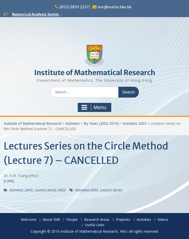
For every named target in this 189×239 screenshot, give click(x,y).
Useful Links (94, 225)
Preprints (123, 219)
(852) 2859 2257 (74, 7)
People (72, 219)
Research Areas (97, 219)
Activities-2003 (86, 190)
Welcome (28, 219)
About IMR (51, 219)
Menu (94, 107)
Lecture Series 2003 (50, 190)
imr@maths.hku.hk (114, 7)
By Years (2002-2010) (101, 123)
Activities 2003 (134, 123)
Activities (72, 123)
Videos (162, 219)
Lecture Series (111, 190)
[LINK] (9, 180)
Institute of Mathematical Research (94, 72)
